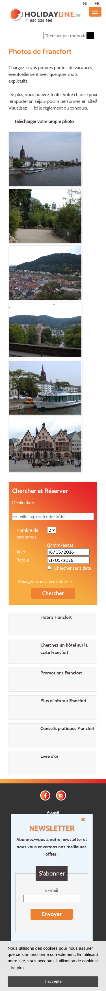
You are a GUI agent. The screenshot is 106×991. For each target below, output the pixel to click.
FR (96, 3)
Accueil (53, 812)
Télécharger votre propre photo (44, 121)
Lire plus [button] (16, 967)
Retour (22, 560)
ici (36, 108)
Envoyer (52, 914)
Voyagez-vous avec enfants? (45, 581)
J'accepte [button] (53, 981)
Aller (20, 551)
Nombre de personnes (27, 533)
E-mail (51, 890)
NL (85, 3)
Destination (23, 502)
